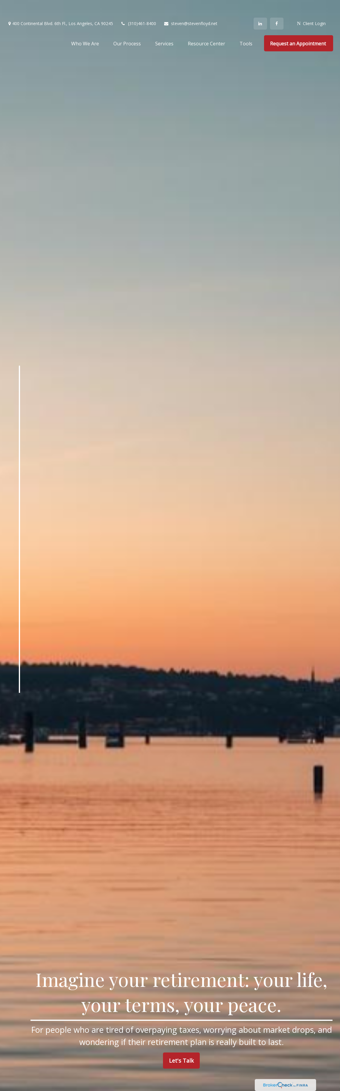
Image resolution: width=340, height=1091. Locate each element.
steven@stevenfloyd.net (190, 6)
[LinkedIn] (260, 6)
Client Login (311, 6)
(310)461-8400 (138, 6)
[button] (85, 25)
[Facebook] (276, 6)
